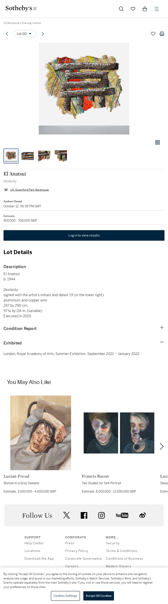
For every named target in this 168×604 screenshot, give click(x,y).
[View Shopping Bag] (144, 8)
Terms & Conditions (122, 551)
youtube (122, 515)
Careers (71, 566)
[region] (84, 586)
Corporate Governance (83, 559)
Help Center (34, 543)
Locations (32, 551)
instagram (101, 515)
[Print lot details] (161, 33)
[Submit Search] (121, 9)
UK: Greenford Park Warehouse (29, 190)
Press (69, 543)
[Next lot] (42, 33)
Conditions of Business (124, 559)
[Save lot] (153, 33)
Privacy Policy (76, 551)
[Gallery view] (157, 142)
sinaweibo (142, 515)
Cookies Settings (65, 596)
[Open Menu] (156, 9)
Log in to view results (84, 235)
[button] (84, 88)
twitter (66, 515)
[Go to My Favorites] (133, 8)
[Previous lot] (7, 33)
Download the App (39, 559)
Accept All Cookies (99, 596)
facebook (84, 515)
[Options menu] (25, 33)
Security (113, 543)
